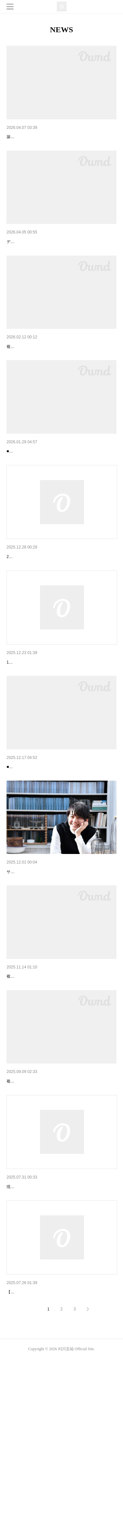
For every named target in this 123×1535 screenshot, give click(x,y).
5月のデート (19, 258)
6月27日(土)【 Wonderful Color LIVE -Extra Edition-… (61, 136)
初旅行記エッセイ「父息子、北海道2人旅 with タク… (61, 976)
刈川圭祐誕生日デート (29, 855)
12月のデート (21, 1098)
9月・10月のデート (26, 1213)
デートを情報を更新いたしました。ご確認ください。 (54, 268)
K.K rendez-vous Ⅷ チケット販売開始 (45, 1451)
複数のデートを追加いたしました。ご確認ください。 (54, 383)
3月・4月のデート (25, 373)
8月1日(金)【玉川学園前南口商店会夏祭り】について (61, 1328)
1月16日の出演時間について (36, 610)
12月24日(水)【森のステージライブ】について (54, 733)
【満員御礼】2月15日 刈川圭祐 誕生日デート (53, 488)
